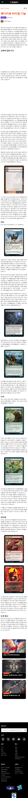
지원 (16, 753)
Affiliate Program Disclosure (20, 757)
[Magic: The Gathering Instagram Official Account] (24, 739)
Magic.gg (3, 771)
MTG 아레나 (4, 769)
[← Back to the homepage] (14, 2)
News (2, 8)
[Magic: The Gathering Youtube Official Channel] (19, 739)
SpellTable (4, 781)
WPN (16, 755)
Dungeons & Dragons (18, 768)
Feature (7, 8)
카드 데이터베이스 (6, 777)
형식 (2, 749)
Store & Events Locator (5, 774)
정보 (16, 747)
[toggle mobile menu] (2, 2)
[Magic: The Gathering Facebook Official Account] (3, 739)
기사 (2, 747)
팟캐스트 (3, 753)
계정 (16, 749)
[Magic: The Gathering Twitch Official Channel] (13, 739)
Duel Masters (18, 771)
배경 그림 (3, 755)
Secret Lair (4, 779)
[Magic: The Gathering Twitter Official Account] (8, 739)
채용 (16, 751)
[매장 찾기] (25, 730)
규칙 (2, 751)
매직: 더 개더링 (5, 767)
